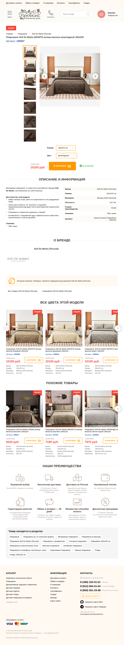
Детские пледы (12, 594)
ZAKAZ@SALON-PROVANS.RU (91, 614)
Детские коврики (13, 588)
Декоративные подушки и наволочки (21, 585)
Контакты (61, 3)
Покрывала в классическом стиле (24, 546)
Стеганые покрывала (77, 541)
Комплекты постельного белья (19, 578)
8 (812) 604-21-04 (90, 586)
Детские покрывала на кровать (19, 598)
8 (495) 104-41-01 (90, 582)
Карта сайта (55, 601)
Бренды (53, 598)
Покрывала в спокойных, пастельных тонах (28, 550)
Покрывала (23, 34)
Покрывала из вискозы (91, 537)
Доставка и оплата (14, 3)
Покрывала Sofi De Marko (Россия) (57, 291)
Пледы (98, 550)
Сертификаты (74, 3)
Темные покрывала (82, 550)
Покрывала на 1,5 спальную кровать (38, 537)
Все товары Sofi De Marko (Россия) (22, 291)
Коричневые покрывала (60, 550)
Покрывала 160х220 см (100, 541)
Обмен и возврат (32, 3)
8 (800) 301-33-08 (90, 590)
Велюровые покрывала (68, 537)
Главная (9, 34)
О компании (48, 3)
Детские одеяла (12, 591)
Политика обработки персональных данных (22, 638)
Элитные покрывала (50, 546)
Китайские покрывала (72, 546)
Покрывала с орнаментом (54, 541)
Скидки (86, 3)
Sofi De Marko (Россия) (41, 34)
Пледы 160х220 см (18, 555)
